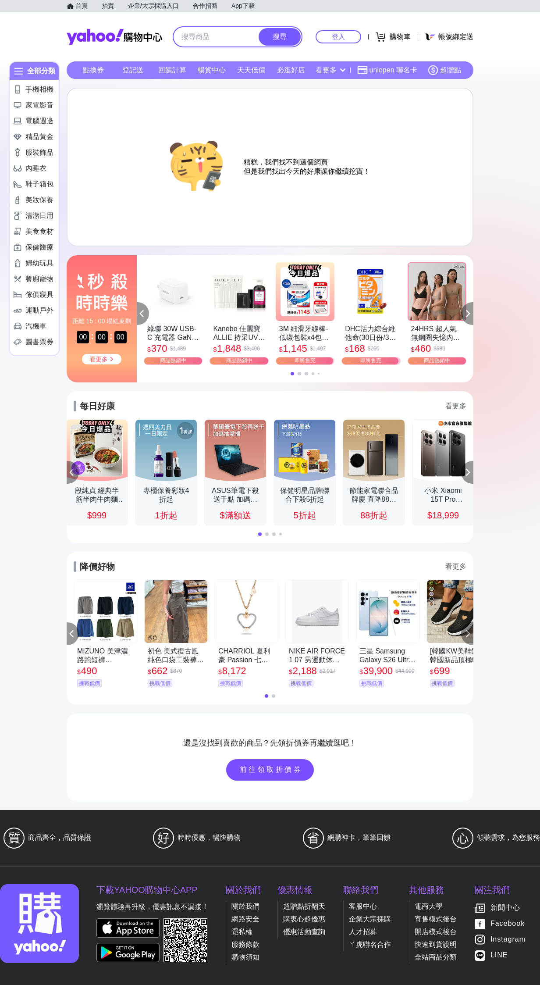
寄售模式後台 (436, 919)
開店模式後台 (436, 931)
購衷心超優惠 (304, 919)
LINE (499, 955)
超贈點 (444, 70)
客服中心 (363, 906)
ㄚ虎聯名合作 (370, 944)
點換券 (93, 70)
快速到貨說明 (436, 944)
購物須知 (245, 957)
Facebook (507, 924)
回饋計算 (172, 70)
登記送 (132, 70)
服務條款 (245, 944)
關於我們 (245, 906)
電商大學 (429, 906)
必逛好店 (291, 70)
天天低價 (251, 70)
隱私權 (241, 931)
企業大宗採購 (370, 919)
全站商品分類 (436, 957)
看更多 (330, 70)
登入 (338, 36)
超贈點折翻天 (304, 906)
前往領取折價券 (271, 769)
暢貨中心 (212, 70)
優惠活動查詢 (304, 931)
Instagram (508, 939)
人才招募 (363, 931)
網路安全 (245, 919)
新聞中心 (505, 908)
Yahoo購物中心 (114, 36)
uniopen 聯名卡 (387, 70)
